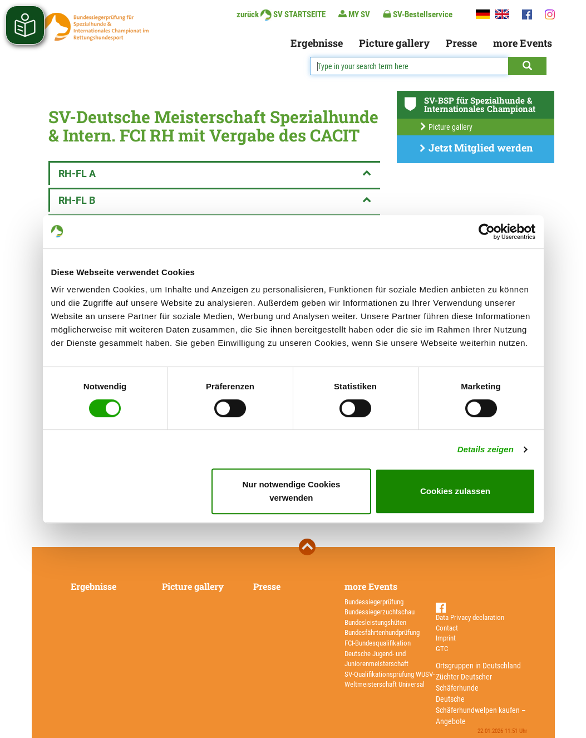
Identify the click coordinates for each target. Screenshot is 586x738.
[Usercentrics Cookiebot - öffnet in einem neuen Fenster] (486, 231)
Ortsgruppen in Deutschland (478, 665)
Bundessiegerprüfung (373, 602)
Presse (461, 43)
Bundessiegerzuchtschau (379, 612)
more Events (522, 43)
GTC (442, 648)
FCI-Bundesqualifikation (377, 643)
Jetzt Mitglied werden (475, 147)
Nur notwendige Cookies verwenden (291, 491)
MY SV (354, 14)
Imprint (446, 638)
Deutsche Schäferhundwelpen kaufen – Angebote (481, 710)
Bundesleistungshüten (375, 622)
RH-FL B (215, 200)
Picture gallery (394, 43)
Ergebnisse (316, 43)
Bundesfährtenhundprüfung (382, 632)
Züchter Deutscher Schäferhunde (464, 682)
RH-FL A (215, 173)
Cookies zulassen (455, 491)
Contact (447, 628)
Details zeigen (485, 449)
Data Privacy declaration (470, 617)
